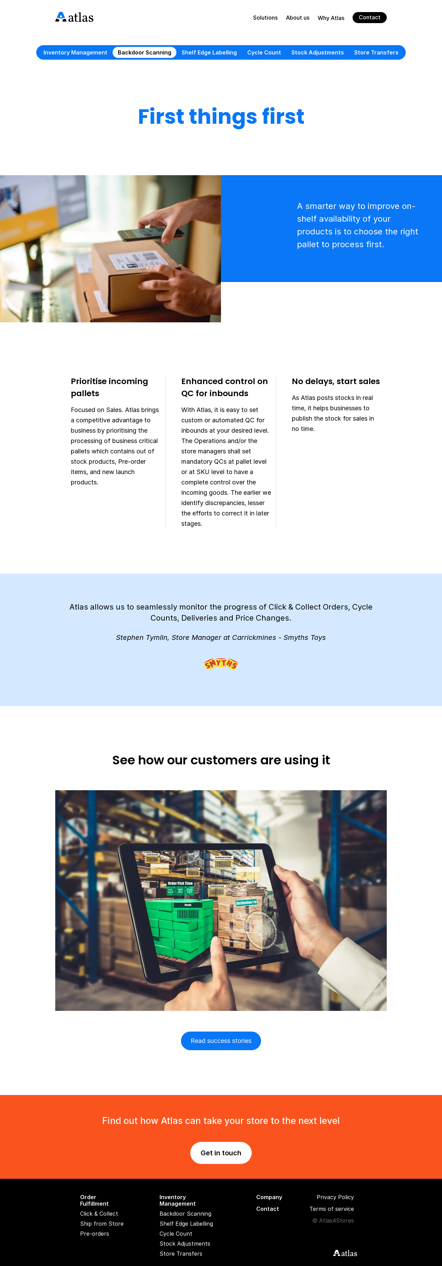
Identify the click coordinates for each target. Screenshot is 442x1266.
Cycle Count (264, 52)
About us (297, 17)
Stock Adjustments (317, 52)
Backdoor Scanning (144, 52)
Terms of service (331, 1209)
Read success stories (221, 1040)
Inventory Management (75, 52)
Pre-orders (94, 1233)
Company (269, 1197)
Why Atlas (331, 18)
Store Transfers (376, 52)
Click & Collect (99, 1213)
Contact (370, 17)
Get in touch (221, 1153)
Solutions (265, 17)
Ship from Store (102, 1223)
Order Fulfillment (94, 1200)
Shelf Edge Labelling (209, 52)
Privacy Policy (335, 1197)
